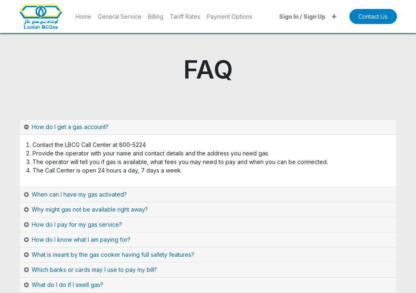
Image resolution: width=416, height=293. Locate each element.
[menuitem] (83, 16)
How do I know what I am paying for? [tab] (81, 239)
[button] (334, 16)
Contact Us (373, 16)
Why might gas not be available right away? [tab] (90, 209)
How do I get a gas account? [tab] (70, 126)
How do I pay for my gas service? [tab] (77, 224)
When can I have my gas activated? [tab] (79, 194)
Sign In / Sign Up (302, 16)
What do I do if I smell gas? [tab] (67, 284)
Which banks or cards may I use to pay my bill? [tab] (94, 269)
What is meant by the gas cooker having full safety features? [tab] (113, 254)
